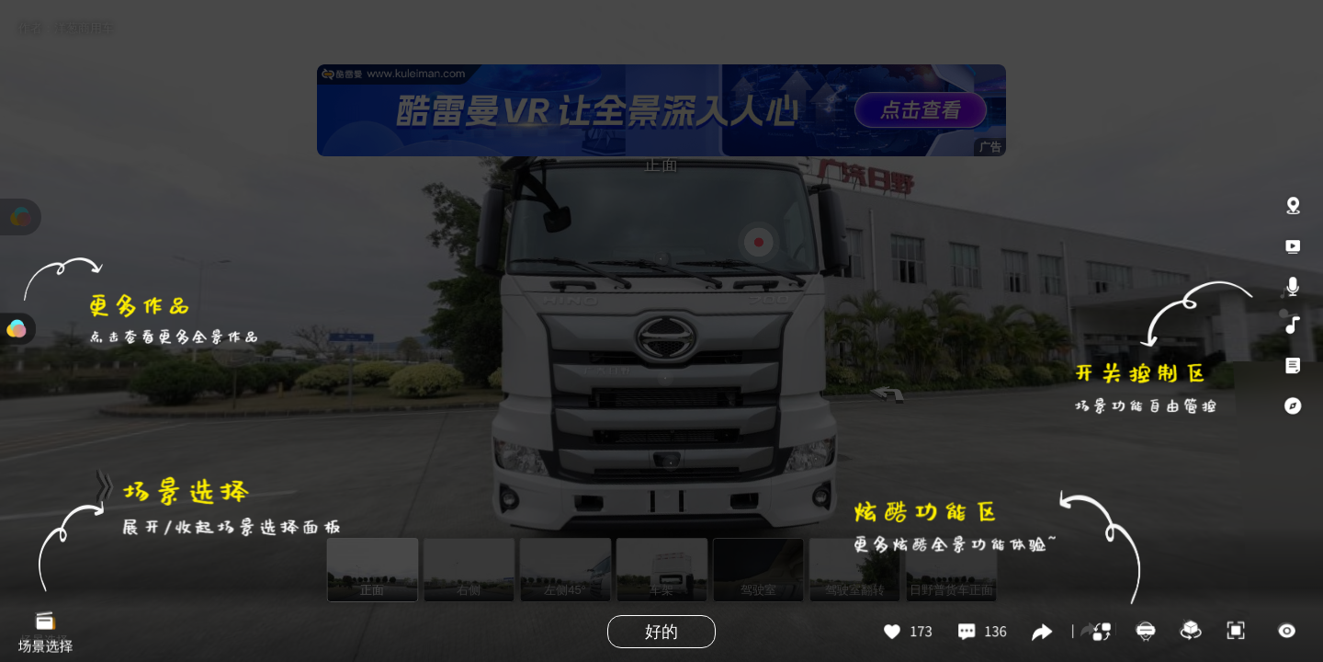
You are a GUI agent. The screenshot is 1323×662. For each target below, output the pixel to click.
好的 (661, 631)
